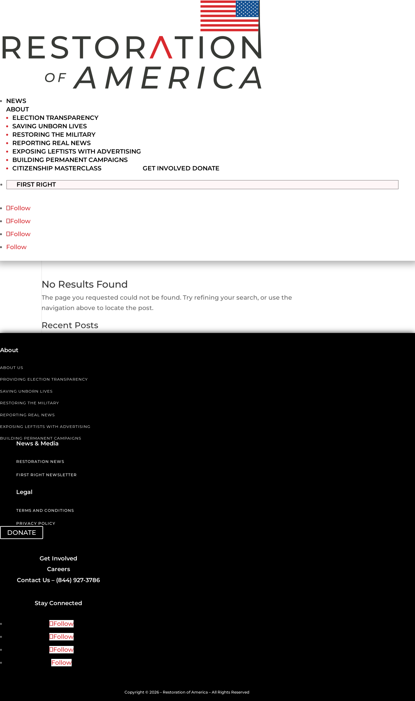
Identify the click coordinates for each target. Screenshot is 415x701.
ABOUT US (11, 367)
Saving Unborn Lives (49, 126)
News (16, 101)
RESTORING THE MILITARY (29, 402)
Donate (205, 168)
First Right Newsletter (46, 474)
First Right (42, 184)
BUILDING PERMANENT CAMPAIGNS (40, 437)
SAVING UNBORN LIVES (26, 390)
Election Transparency (55, 117)
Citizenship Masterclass (56, 168)
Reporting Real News (51, 143)
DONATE (21, 532)
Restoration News (40, 461)
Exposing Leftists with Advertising (76, 151)
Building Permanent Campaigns (70, 160)
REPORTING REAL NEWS (27, 414)
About (17, 109)
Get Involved (167, 168)
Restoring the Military (54, 134)
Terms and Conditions (45, 510)
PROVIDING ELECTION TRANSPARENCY (44, 378)
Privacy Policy (35, 523)
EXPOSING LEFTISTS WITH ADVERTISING (45, 426)
